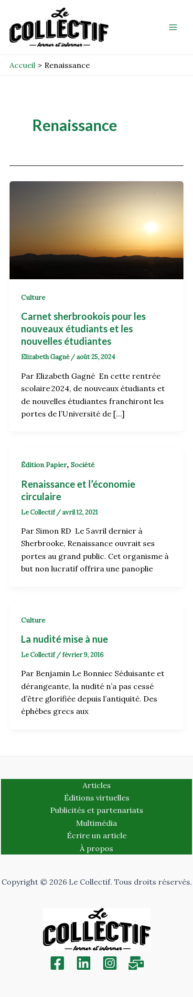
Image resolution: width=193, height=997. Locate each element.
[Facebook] (57, 963)
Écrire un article (97, 835)
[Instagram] (110, 963)
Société (83, 464)
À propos (96, 848)
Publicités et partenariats (96, 810)
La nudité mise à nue (64, 639)
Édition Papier (44, 464)
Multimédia (96, 823)
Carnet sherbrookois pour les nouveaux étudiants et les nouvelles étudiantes (83, 328)
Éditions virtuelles (96, 797)
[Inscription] (136, 963)
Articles (97, 785)
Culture (33, 297)
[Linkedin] (83, 963)
